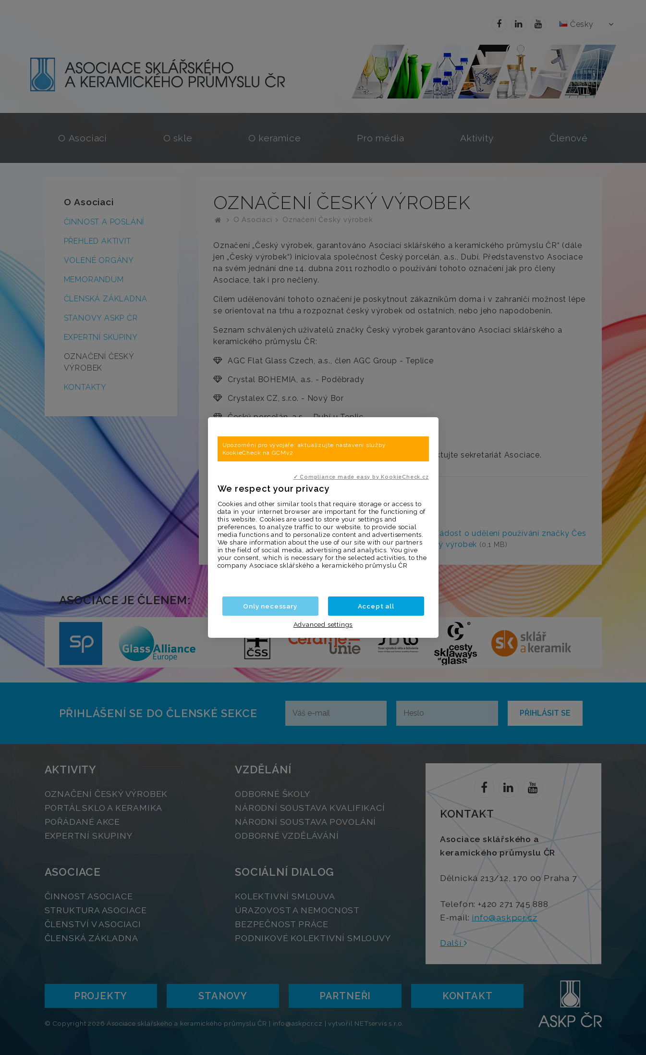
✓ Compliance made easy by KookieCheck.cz (361, 477)
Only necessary (270, 606)
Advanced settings (323, 624)
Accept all (376, 606)
